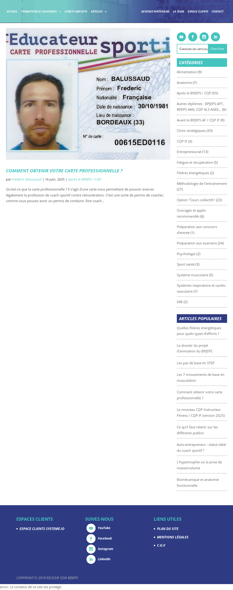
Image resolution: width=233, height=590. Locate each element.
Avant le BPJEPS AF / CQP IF (207, 120)
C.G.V (161, 545)
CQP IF (191, 141)
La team (186, 11)
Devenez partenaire (163, 11)
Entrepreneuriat (198, 151)
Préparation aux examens (206, 243)
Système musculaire (201, 275)
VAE (189, 301)
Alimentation (196, 72)
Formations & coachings (46, 11)
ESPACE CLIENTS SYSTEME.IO (42, 528)
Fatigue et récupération (204, 162)
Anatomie (193, 82)
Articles (104, 11)
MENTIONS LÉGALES (172, 537)
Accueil (20, 11)
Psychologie (195, 253)
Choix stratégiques (200, 130)
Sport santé (195, 264)
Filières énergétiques (202, 173)
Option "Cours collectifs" (205, 200)
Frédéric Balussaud (26, 179)
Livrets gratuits (83, 11)
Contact (115, 23)
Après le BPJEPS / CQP (84, 179)
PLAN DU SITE (167, 528)
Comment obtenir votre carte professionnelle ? (64, 171)
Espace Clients (205, 11)
